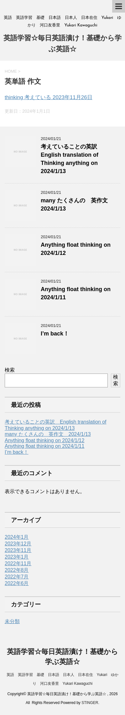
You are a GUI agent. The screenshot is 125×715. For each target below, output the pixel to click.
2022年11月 (18, 563)
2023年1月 (17, 557)
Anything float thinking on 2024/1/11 (44, 446)
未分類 (12, 621)
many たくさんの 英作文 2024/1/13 (48, 434)
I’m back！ (55, 333)
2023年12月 (18, 543)
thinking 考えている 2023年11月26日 (48, 97)
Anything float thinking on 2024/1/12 (44, 440)
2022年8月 (17, 570)
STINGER (89, 703)
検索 (10, 370)
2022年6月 (17, 583)
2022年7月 (17, 576)
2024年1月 (17, 537)
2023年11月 (18, 550)
